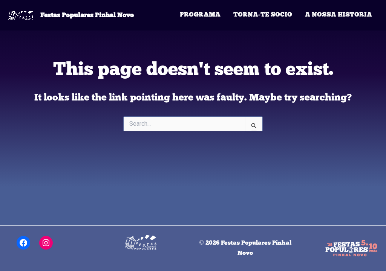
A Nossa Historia (338, 15)
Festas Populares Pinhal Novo (87, 15)
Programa (200, 15)
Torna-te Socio (262, 15)
